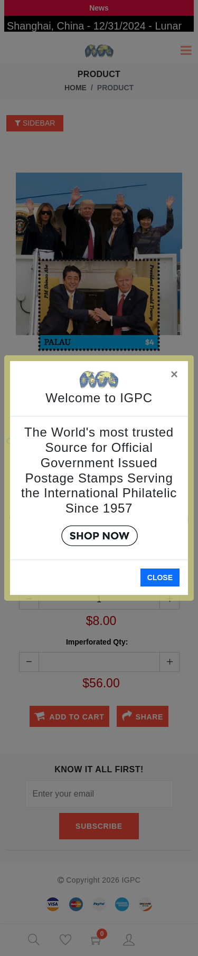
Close (160, 577)
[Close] (174, 372)
